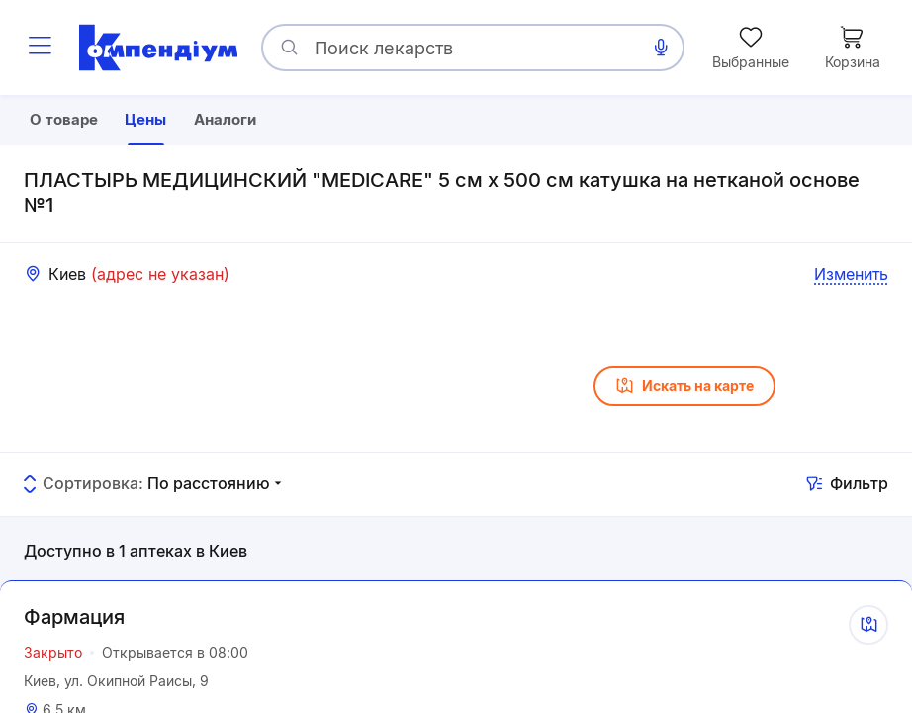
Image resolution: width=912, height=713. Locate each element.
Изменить (851, 323)
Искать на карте (684, 435)
